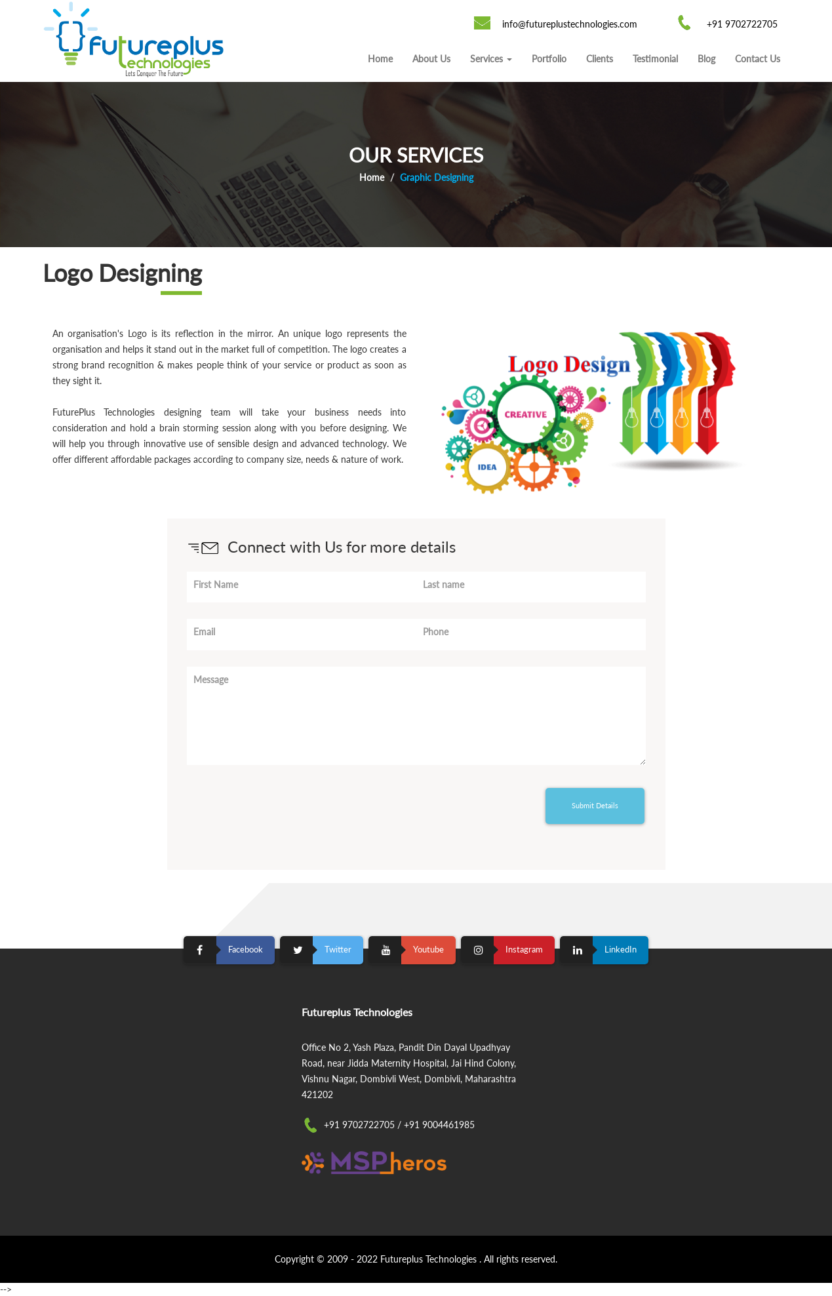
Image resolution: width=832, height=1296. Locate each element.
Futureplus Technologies (429, 1259)
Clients (599, 58)
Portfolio (549, 58)
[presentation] (286, 807)
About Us (431, 58)
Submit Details (595, 805)
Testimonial (655, 58)
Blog (706, 58)
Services (491, 58)
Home (380, 58)
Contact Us (757, 58)
